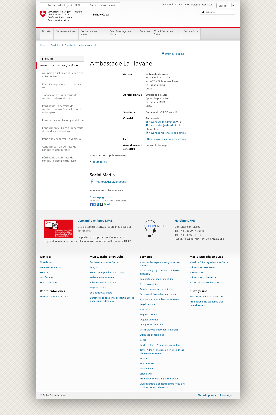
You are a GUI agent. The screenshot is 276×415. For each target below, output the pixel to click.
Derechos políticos (149, 284)
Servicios (145, 34)
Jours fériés (100, 161)
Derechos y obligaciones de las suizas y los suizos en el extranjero (112, 299)
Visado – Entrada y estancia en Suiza (209, 262)
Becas (143, 340)
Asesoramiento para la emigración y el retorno (160, 264)
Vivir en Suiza (197, 272)
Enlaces (144, 358)
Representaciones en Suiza (104, 262)
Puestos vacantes (48, 282)
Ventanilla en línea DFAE (95, 220)
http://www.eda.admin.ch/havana (167, 139)
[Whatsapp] (105, 203)
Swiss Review (147, 363)
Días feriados (47, 277)
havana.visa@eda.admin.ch (165, 125)
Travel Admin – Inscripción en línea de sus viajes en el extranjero (162, 352)
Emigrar (94, 267)
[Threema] (101, 203)
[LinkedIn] (98, 203)
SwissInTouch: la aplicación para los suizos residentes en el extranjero (162, 385)
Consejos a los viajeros (93, 34)
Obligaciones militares (152, 324)
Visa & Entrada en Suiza (167, 34)
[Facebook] (91, 203)
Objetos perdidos (149, 319)
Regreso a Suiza (98, 287)
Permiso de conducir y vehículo (156, 289)
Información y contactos (202, 267)
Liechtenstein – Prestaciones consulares (160, 345)
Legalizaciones (148, 304)
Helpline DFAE (185, 220)
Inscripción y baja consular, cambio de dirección (160, 272)
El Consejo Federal (55, 5)
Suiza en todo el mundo (102, 5)
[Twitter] (95, 203)
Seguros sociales (148, 314)
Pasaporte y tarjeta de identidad (157, 279)
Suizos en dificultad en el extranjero (159, 294)
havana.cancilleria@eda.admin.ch (168, 133)
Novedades (46, 262)
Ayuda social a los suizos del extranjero (160, 299)
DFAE (77, 5)
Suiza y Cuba (191, 34)
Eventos (44, 272)
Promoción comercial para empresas (159, 378)
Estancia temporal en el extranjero (108, 272)
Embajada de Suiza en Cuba (54, 296)
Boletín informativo (50, 267)
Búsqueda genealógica (152, 334)
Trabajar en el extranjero (103, 277)
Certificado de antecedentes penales (159, 329)
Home (43, 45)
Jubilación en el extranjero (104, 282)
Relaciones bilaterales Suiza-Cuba (207, 296)
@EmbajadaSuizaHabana (111, 181)
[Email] (108, 203)
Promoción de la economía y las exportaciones (206, 303)
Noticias (46, 34)
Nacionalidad (147, 368)
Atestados (145, 309)
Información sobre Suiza (203, 277)
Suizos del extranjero (101, 292)
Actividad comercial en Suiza (205, 282)
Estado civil (146, 373)
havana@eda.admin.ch (162, 122)
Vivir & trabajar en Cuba (123, 34)
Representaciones (66, 34)
